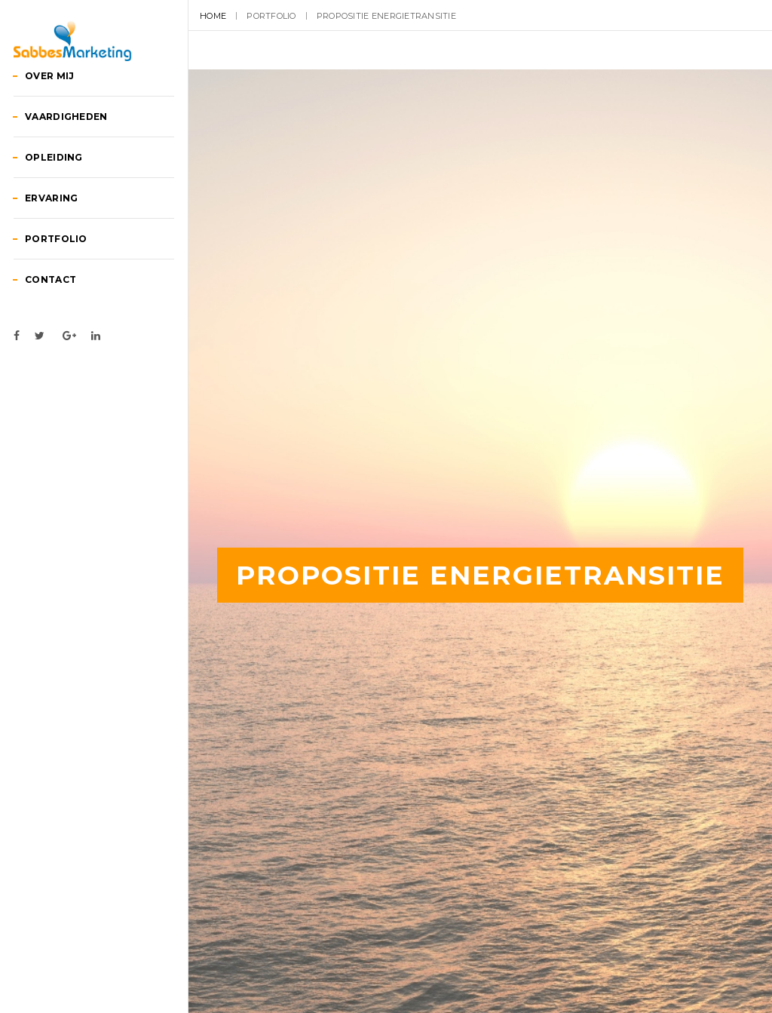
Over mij (65, 140)
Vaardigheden (82, 181)
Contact (67, 344)
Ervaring (67, 263)
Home (213, 16)
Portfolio (72, 303)
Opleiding (70, 222)
